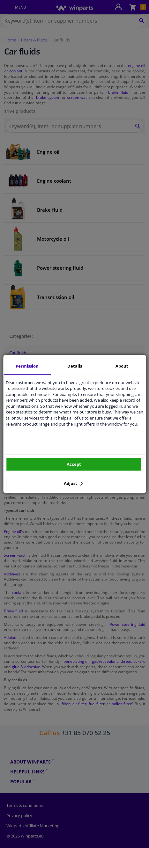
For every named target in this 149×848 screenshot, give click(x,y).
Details (74, 366)
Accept (74, 464)
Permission (27, 366)
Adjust (73, 483)
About (121, 366)
